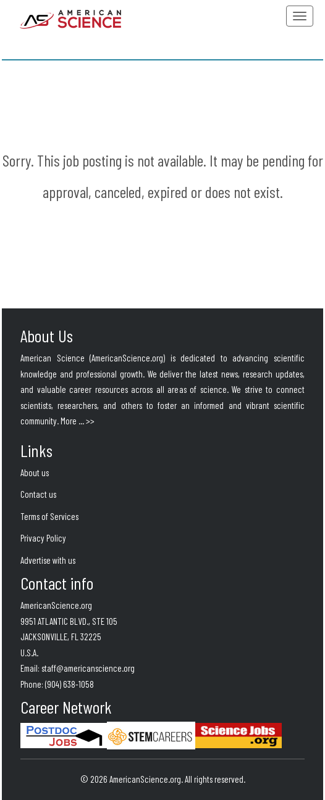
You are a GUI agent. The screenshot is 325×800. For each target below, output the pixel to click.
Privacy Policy (43, 537)
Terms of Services (49, 516)
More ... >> (78, 420)
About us (34, 472)
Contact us (38, 494)
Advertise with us (47, 560)
